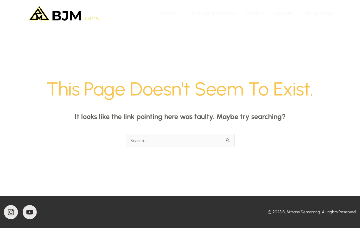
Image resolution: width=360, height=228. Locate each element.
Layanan (283, 13)
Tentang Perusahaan (213, 13)
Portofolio (255, 13)
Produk (171, 13)
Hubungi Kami (316, 13)
